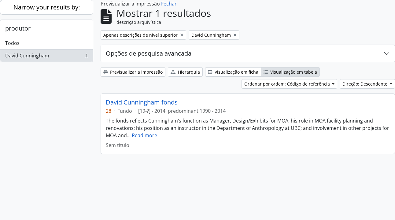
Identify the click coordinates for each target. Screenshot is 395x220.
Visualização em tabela (290, 72)
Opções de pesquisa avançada (148, 53)
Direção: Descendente (365, 84)
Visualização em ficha (233, 72)
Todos (12, 43)
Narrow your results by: (46, 7)
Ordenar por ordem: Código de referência (287, 84)
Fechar (169, 3)
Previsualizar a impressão (133, 72)
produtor (18, 28)
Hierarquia (185, 72)
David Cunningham (46, 57)
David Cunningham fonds (142, 102)
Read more (144, 135)
